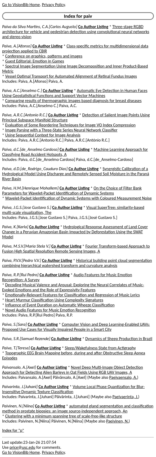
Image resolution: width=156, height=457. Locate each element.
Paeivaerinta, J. (125, 396)
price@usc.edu (22, 447)
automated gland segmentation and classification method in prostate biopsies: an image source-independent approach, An (77, 408)
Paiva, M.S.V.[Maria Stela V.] (26, 246)
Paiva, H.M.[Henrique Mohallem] (30, 188)
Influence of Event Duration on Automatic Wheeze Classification (60, 304)
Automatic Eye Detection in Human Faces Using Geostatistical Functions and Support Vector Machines (74, 93)
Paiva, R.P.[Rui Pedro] (20, 274)
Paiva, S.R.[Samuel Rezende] (26, 338)
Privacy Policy (53, 4)
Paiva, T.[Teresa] (16, 347)
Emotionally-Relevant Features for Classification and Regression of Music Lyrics (72, 294)
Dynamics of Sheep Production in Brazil (118, 338)
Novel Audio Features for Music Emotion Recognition (50, 310)
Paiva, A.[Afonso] (17, 46)
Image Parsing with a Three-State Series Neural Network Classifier (61, 130)
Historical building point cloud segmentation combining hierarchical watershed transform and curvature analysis (77, 263)
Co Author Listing (93, 26)
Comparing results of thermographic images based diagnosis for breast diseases (73, 100)
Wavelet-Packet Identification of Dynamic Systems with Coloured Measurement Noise (78, 198)
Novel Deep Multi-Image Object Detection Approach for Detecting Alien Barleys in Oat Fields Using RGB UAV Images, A (72, 370)
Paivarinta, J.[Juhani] (20, 386)
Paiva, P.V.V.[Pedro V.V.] (21, 260)
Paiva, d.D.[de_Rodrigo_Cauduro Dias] (35, 168)
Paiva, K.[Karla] (15, 226)
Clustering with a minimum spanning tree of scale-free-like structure (63, 416)
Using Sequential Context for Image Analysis (43, 135)
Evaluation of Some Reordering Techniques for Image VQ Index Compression (70, 125)
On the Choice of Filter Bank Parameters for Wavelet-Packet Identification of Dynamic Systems (72, 191)
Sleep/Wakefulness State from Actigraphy (100, 347)
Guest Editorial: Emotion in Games (34, 61)
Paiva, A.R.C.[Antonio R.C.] (24, 114)
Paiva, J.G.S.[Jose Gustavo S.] (26, 207)
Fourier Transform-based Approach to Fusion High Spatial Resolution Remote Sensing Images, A (76, 249)
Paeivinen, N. (117, 421)
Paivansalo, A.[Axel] (19, 367)
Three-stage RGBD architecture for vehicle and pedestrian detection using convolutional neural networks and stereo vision (75, 31)
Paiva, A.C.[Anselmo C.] (22, 90)
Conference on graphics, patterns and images (43, 56)
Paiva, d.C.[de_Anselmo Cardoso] (30, 149)
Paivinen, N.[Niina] (18, 405)
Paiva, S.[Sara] (14, 324)
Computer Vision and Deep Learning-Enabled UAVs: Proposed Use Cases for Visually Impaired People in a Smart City (76, 327)
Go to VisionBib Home (21, 4)
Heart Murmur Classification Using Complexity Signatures (54, 299)
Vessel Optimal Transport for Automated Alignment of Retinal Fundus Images (71, 76)
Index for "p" (13, 430)
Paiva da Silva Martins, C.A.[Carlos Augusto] (39, 26)
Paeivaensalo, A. (123, 377)
